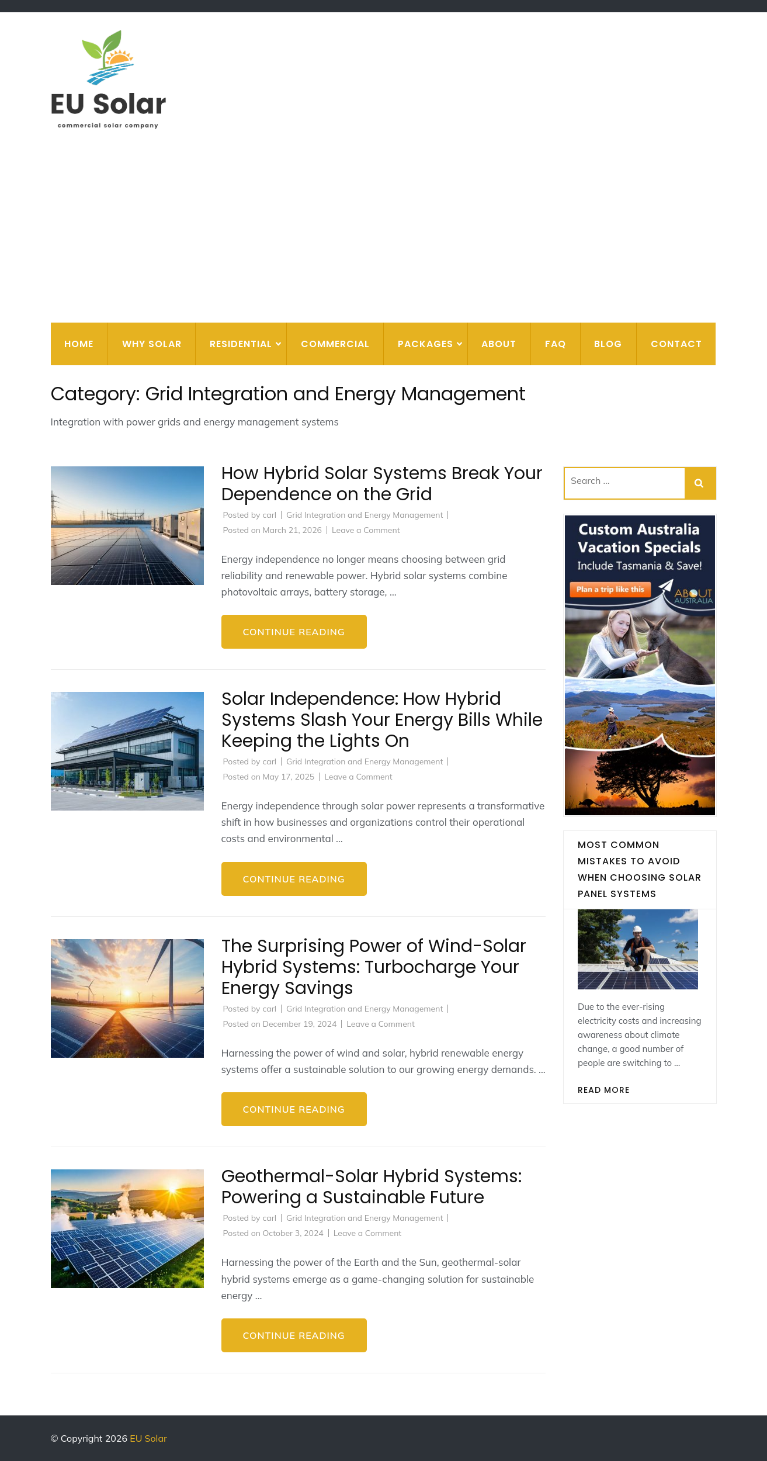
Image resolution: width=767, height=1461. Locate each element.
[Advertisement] (384, 235)
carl (269, 515)
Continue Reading (294, 632)
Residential (241, 344)
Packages (425, 344)
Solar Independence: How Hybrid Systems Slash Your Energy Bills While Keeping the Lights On (382, 720)
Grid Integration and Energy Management (364, 515)
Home (78, 344)
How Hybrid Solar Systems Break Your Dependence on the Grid (382, 484)
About (498, 344)
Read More (604, 1090)
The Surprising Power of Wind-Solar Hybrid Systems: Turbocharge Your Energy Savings (373, 967)
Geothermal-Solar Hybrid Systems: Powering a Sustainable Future (371, 1187)
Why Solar (152, 344)
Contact (676, 344)
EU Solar (148, 1438)
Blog (608, 344)
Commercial (335, 344)
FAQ (555, 344)
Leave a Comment (366, 530)
